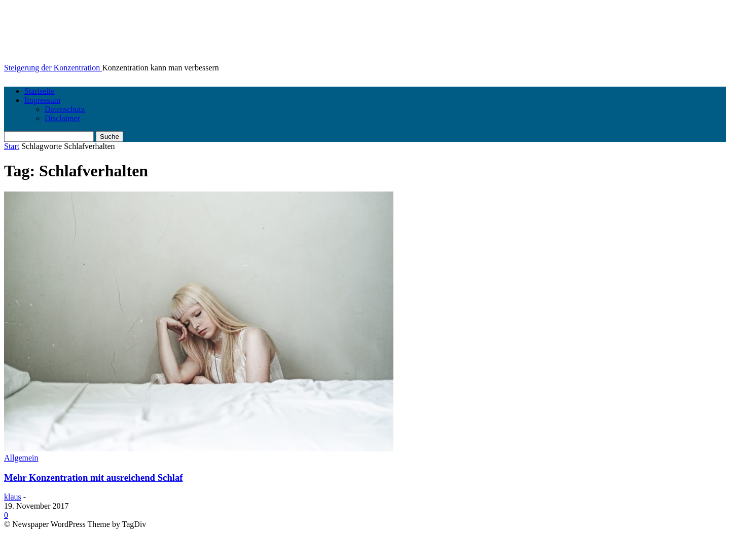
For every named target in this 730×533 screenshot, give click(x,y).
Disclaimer (62, 118)
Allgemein (21, 457)
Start (11, 146)
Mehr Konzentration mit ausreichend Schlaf (93, 477)
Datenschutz (65, 109)
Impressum (42, 100)
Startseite (39, 91)
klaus (12, 496)
